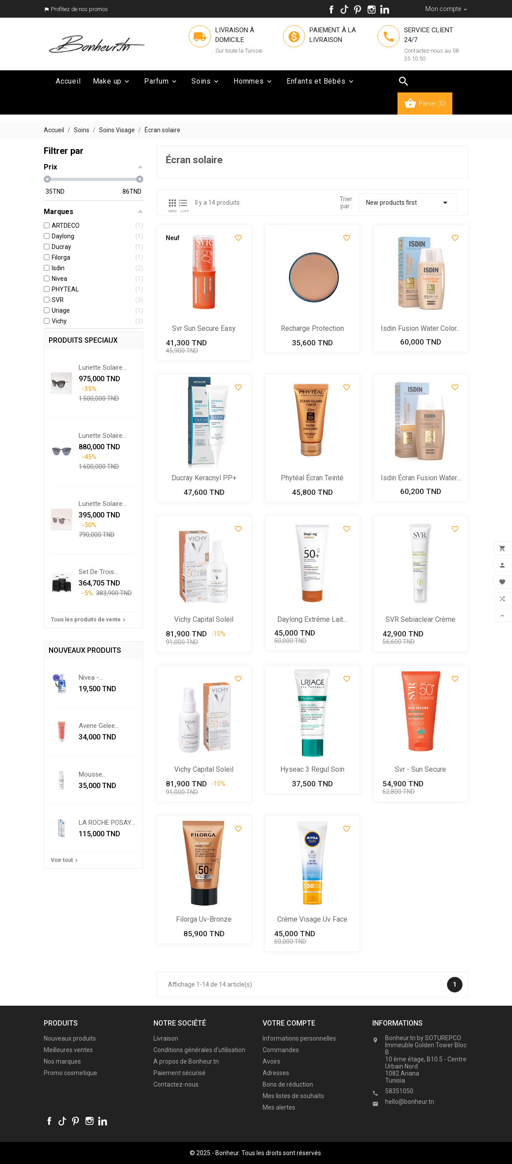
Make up (112, 81)
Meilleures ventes (68, 1049)
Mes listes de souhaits (293, 1095)
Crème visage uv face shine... (312, 920)
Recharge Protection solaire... (312, 329)
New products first (408, 202)
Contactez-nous (176, 1084)
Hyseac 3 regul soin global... (312, 770)
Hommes (253, 81)
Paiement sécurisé (179, 1072)
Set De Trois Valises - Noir (98, 572)
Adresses (276, 1072)
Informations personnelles (299, 1038)
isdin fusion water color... (420, 328)
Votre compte (289, 1023)
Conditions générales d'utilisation (199, 1049)
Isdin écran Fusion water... (421, 478)
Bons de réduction (288, 1084)
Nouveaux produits (70, 1038)
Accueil (68, 81)
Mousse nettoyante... (97, 774)
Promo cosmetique (70, 1072)
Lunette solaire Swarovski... (100, 504)
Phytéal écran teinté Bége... (312, 479)
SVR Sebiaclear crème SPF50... (420, 620)
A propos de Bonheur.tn (186, 1061)
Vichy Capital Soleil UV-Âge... (203, 770)
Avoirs (271, 1061)
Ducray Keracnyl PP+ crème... (204, 479)
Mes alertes (279, 1107)
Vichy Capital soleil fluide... (203, 620)
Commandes (281, 1049)
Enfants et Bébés (321, 81)
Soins (205, 81)
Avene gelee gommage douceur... (97, 726)
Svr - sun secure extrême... (420, 770)
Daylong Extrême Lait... (312, 619)
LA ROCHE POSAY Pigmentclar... (105, 823)
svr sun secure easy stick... (204, 329)
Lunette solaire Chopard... (100, 367)
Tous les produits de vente (89, 619)
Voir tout (65, 860)
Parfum (161, 81)
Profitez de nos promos (79, 9)
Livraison (165, 1038)
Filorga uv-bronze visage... (204, 920)
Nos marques (62, 1061)
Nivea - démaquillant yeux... (107, 678)
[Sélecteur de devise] (446, 9)
